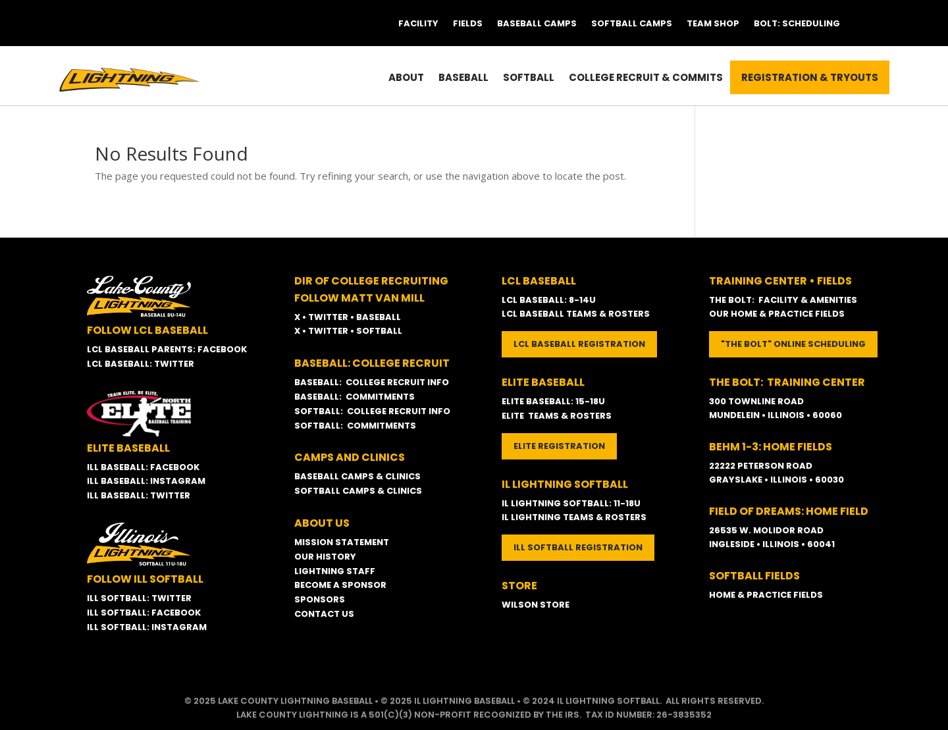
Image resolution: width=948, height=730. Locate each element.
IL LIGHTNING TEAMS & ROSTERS (574, 517)
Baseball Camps (537, 23)
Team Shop (713, 23)
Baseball (463, 77)
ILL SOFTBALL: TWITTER (139, 598)
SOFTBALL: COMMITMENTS (355, 425)
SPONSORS (319, 599)
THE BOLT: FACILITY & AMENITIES (783, 300)
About (406, 77)
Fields (468, 23)
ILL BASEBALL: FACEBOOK (143, 467)
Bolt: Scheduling (797, 23)
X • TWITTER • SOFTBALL (348, 331)
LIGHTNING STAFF (334, 571)
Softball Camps (631, 23)
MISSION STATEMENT (341, 542)
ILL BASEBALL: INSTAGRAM (146, 481)
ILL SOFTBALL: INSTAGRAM (147, 627)
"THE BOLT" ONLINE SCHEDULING (793, 344)
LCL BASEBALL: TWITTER (140, 363)
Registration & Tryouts (809, 77)
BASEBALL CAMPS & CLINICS (357, 476)
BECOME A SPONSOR (340, 585)
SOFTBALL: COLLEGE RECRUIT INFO (372, 411)
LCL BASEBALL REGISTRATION (579, 344)
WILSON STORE (535, 604)
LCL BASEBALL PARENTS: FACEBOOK (167, 349)
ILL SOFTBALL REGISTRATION (578, 547)
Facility (418, 23)
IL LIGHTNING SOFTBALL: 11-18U (571, 503)
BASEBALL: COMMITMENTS (354, 396)
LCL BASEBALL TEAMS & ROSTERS (576, 313)
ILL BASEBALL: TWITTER (138, 495)
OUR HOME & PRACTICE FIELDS (777, 313)
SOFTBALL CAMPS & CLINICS (358, 490)
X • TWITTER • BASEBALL (347, 317)
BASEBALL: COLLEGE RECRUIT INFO (371, 382)
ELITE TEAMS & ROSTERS (557, 415)
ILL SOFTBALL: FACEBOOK (144, 612)
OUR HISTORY (325, 556)
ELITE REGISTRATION (559, 446)
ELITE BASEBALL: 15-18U (553, 401)
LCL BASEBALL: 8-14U (549, 300)
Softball (528, 77)
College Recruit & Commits (646, 77)
